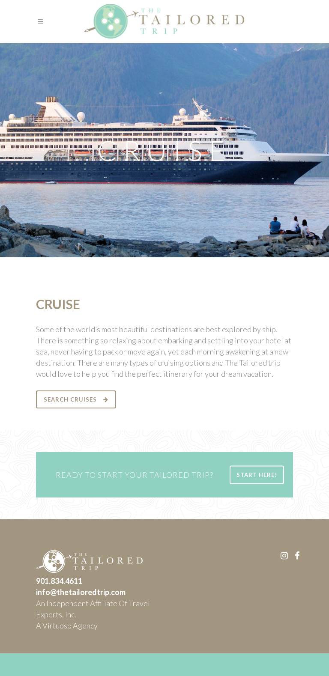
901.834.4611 (59, 581)
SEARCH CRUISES (76, 399)
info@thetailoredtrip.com (81, 592)
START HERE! (256, 474)
